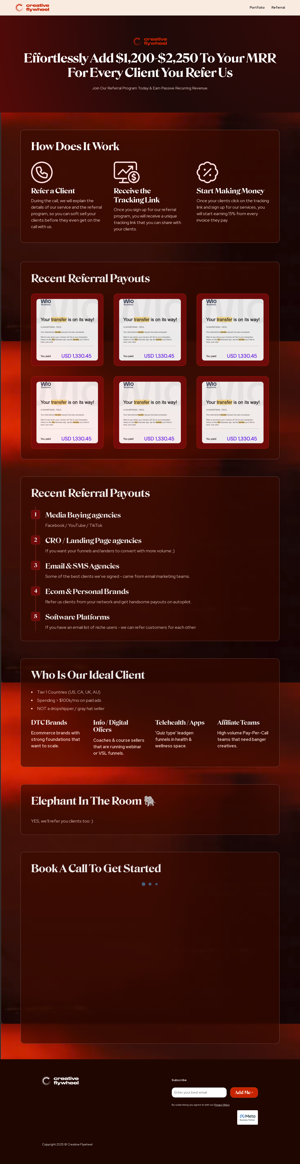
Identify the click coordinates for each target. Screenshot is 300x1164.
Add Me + (244, 1092)
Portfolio (257, 7)
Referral (278, 7)
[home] (32, 7)
